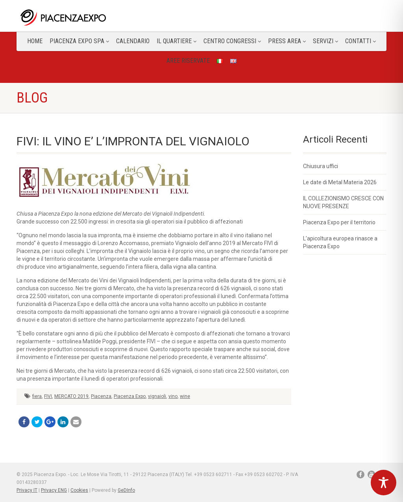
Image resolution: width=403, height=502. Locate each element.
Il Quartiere (176, 41)
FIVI (48, 396)
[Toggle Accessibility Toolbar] (383, 482)
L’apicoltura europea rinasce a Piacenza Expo (340, 242)
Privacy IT (27, 490)
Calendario (133, 41)
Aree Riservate (188, 60)
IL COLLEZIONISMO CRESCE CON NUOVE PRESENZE (343, 202)
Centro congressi (232, 41)
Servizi (325, 41)
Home (35, 41)
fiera (37, 396)
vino (172, 396)
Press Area (287, 41)
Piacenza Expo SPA (79, 41)
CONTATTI (360, 41)
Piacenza (101, 396)
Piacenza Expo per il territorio (339, 222)
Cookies (79, 490)
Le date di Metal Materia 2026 (340, 182)
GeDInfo (126, 490)
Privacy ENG (54, 490)
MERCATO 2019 (71, 396)
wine (185, 396)
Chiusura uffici (320, 166)
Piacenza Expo (130, 396)
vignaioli (157, 396)
